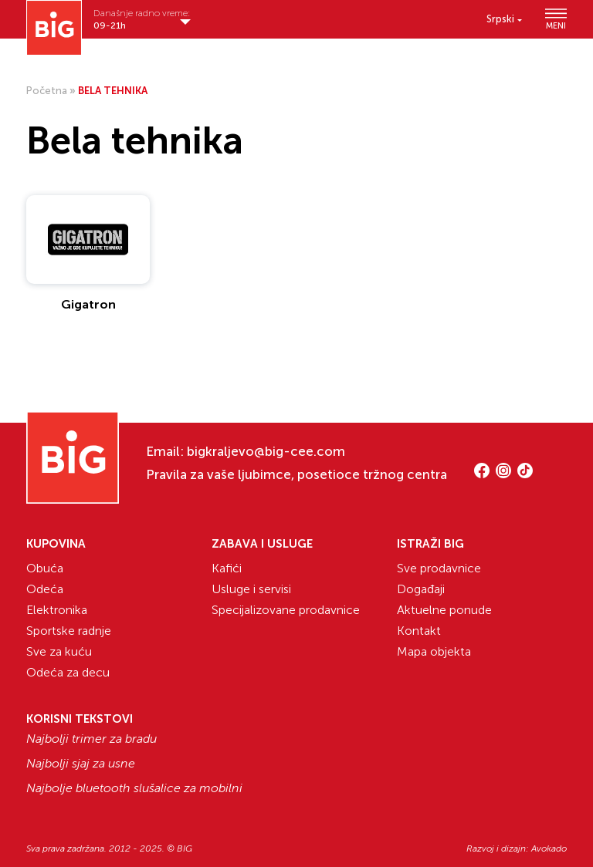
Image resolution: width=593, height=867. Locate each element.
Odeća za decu (68, 672)
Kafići (227, 568)
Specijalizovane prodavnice (286, 609)
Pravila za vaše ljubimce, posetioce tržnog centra (296, 474)
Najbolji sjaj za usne (80, 763)
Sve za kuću (59, 651)
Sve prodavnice (439, 568)
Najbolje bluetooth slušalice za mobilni (134, 788)
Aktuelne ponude (444, 609)
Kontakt (419, 630)
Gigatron (88, 304)
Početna (46, 90)
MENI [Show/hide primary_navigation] (556, 19)
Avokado (549, 848)
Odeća (44, 589)
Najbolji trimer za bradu (91, 739)
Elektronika (56, 609)
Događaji (421, 589)
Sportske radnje (68, 630)
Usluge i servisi (251, 589)
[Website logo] (54, 28)
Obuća (44, 568)
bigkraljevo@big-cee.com (266, 451)
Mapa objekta (434, 651)
